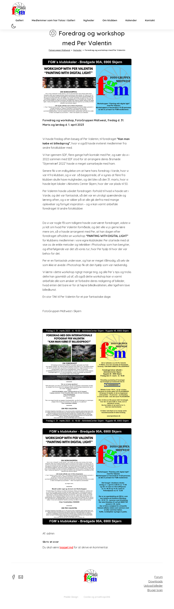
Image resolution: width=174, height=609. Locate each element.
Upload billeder (153, 585)
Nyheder (88, 24)
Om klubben (109, 24)
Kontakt (150, 24)
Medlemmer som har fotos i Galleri (53, 24)
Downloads (155, 581)
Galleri (19, 24)
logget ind (66, 547)
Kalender (131, 24)
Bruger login (155, 590)
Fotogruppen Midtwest (20, 11)
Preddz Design (71, 596)
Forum (158, 577)
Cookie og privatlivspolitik (97, 596)
